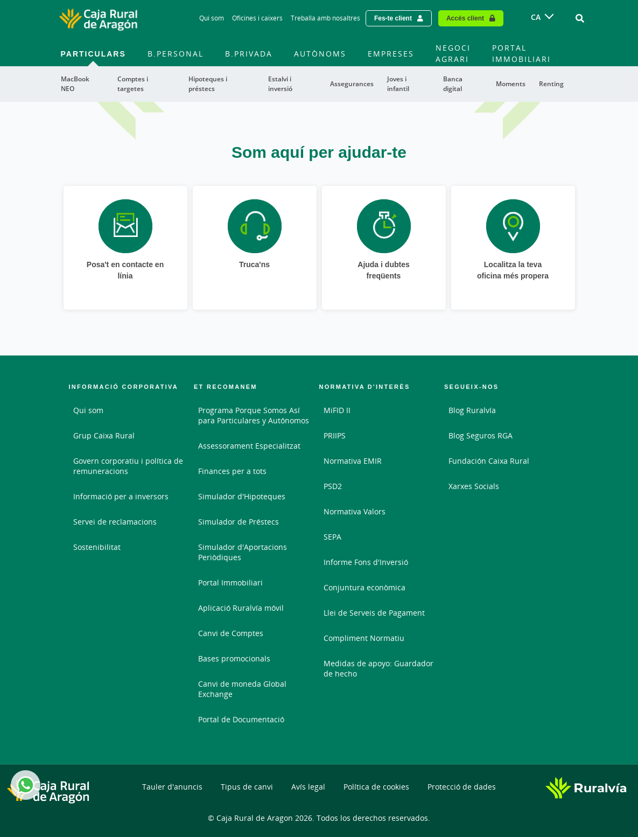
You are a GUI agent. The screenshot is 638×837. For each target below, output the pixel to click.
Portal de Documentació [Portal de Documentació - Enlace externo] (241, 719)
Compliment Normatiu (364, 638)
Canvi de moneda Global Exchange (242, 689)
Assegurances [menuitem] (352, 83)
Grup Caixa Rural (104, 435)
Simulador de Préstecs (238, 522)
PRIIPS (335, 435)
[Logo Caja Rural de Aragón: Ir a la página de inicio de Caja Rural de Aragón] (98, 18)
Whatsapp (24, 785)
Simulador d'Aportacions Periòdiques (242, 552)
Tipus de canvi (247, 786)
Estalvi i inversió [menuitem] (280, 83)
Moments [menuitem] (510, 83)
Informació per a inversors (121, 496)
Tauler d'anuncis (172, 786)
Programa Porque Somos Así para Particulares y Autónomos (253, 415)
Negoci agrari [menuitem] (453, 53)
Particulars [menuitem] (93, 53)
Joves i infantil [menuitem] (398, 83)
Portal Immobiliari (230, 582)
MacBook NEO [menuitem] (75, 83)
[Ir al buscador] (580, 18)
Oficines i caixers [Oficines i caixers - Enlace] (257, 18)
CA (536, 17)
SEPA (332, 537)
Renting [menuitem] (551, 83)
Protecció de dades (461, 786)
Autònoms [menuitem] (320, 53)
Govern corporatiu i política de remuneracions (128, 466)
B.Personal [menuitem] (176, 53)
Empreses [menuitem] (391, 53)
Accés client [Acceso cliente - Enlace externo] (465, 18)
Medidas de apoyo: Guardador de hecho (378, 668)
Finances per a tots (232, 471)
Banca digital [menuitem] (452, 83)
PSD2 (333, 486)
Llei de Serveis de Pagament (374, 613)
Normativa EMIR (353, 461)
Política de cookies (376, 786)
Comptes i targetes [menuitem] (132, 83)
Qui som (88, 410)
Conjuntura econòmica (364, 587)
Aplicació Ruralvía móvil (241, 608)
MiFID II (337, 410)
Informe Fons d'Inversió (366, 562)
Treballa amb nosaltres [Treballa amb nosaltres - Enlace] (325, 18)
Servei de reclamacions (115, 522)
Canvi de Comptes (230, 633)
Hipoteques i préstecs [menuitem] (207, 83)
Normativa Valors (354, 511)
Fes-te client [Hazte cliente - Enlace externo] (393, 18)
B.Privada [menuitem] (248, 53)
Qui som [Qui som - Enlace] (211, 18)
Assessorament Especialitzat (249, 446)
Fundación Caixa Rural (488, 461)
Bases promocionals (234, 658)
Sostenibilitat (97, 547)
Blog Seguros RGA (480, 435)
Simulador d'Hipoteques (241, 496)
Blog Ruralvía (472, 410)
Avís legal (308, 786)
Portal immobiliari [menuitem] (521, 53)
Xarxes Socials (473, 486)
